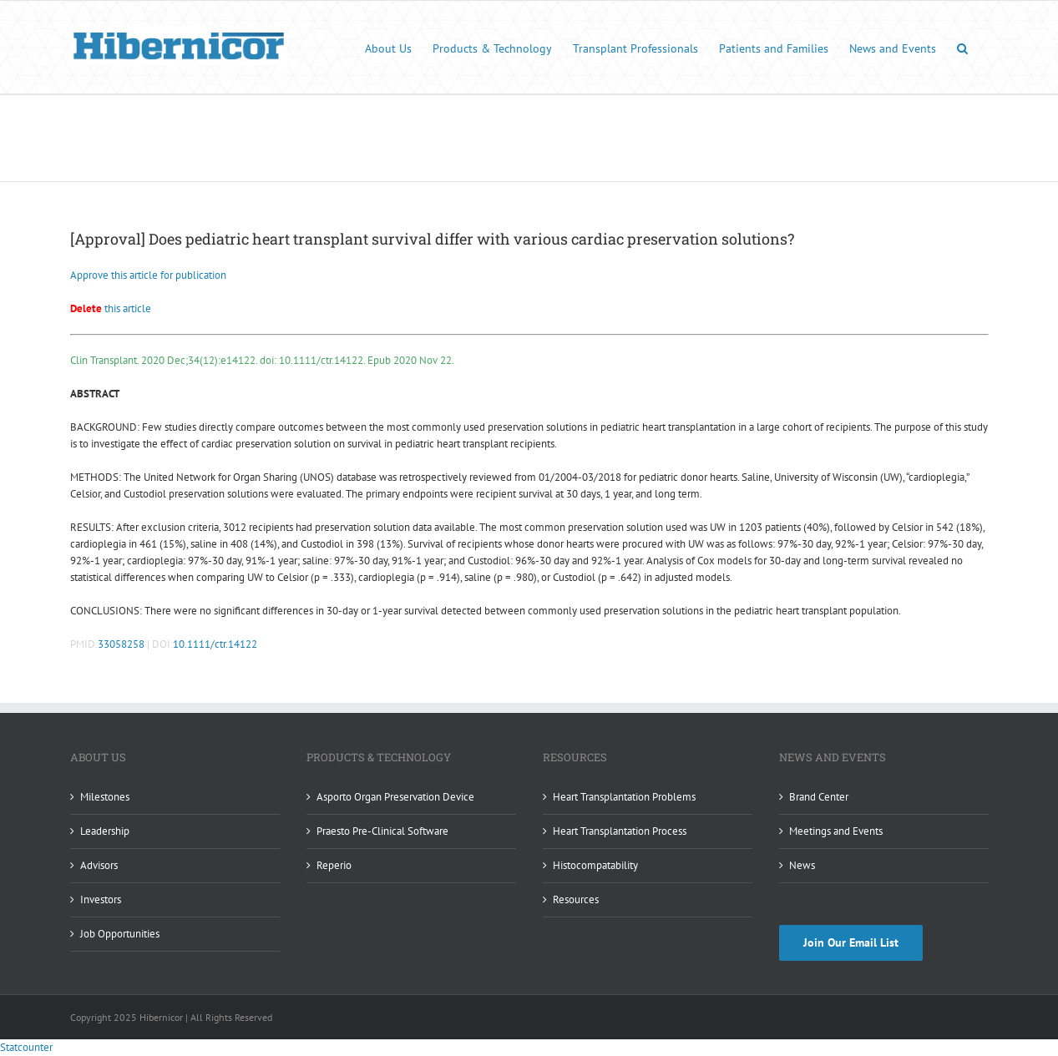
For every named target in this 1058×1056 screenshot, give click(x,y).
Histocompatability (595, 865)
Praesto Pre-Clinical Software (382, 831)
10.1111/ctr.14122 (215, 644)
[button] (962, 47)
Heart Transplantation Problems (624, 797)
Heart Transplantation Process (619, 831)
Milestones (104, 797)
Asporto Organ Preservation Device (395, 797)
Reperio (334, 865)
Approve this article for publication (148, 275)
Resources (576, 899)
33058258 (121, 644)
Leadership (104, 831)
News (802, 865)
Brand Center (818, 797)
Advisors (99, 865)
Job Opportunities (119, 934)
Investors (100, 899)
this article (110, 308)
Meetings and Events (836, 831)
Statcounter (26, 1047)
